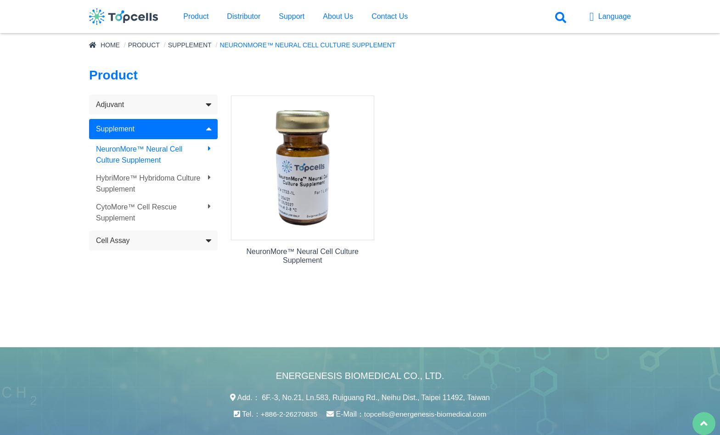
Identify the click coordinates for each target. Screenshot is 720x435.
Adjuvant (110, 104)
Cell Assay (113, 241)
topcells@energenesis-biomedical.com (426, 394)
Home (110, 45)
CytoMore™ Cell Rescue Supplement (136, 212)
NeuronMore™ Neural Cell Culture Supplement (139, 155)
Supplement (190, 45)
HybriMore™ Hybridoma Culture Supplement (148, 184)
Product (144, 45)
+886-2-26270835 (287, 394)
